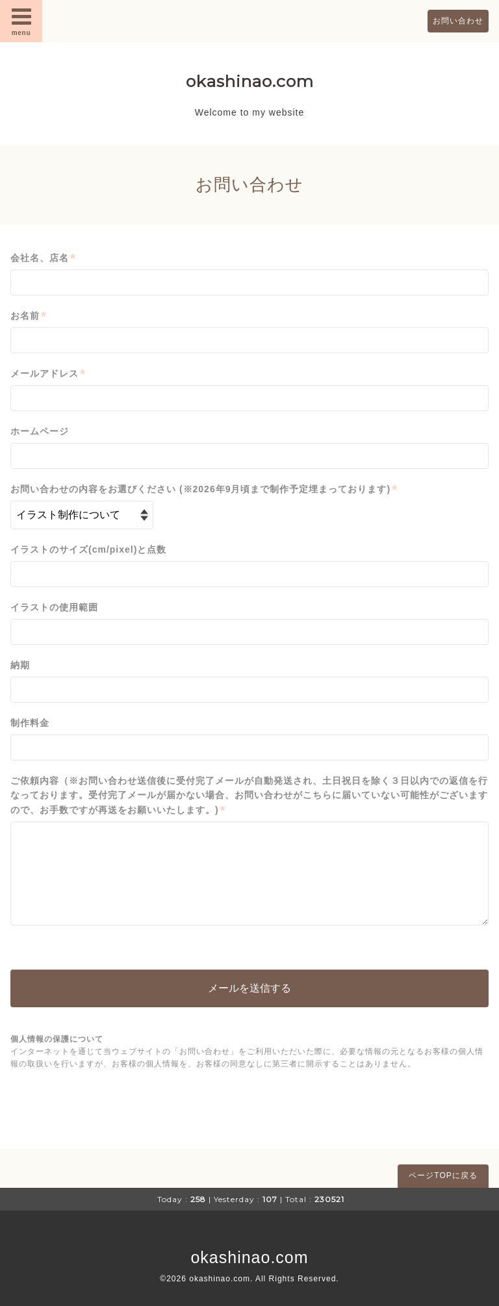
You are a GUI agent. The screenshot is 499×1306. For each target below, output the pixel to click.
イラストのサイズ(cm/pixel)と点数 (88, 549)
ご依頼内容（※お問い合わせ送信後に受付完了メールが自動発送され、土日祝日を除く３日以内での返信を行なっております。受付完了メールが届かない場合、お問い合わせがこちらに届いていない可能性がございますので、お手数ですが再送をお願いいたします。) (249, 796)
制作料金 (29, 723)
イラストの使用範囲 (54, 607)
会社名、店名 (43, 258)
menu (21, 20)
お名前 (28, 316)
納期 (20, 665)
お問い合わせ (458, 20)
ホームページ (39, 431)
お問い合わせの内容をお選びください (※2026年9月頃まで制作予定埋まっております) (204, 489)
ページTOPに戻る (443, 1175)
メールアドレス (48, 374)
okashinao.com (250, 81)
